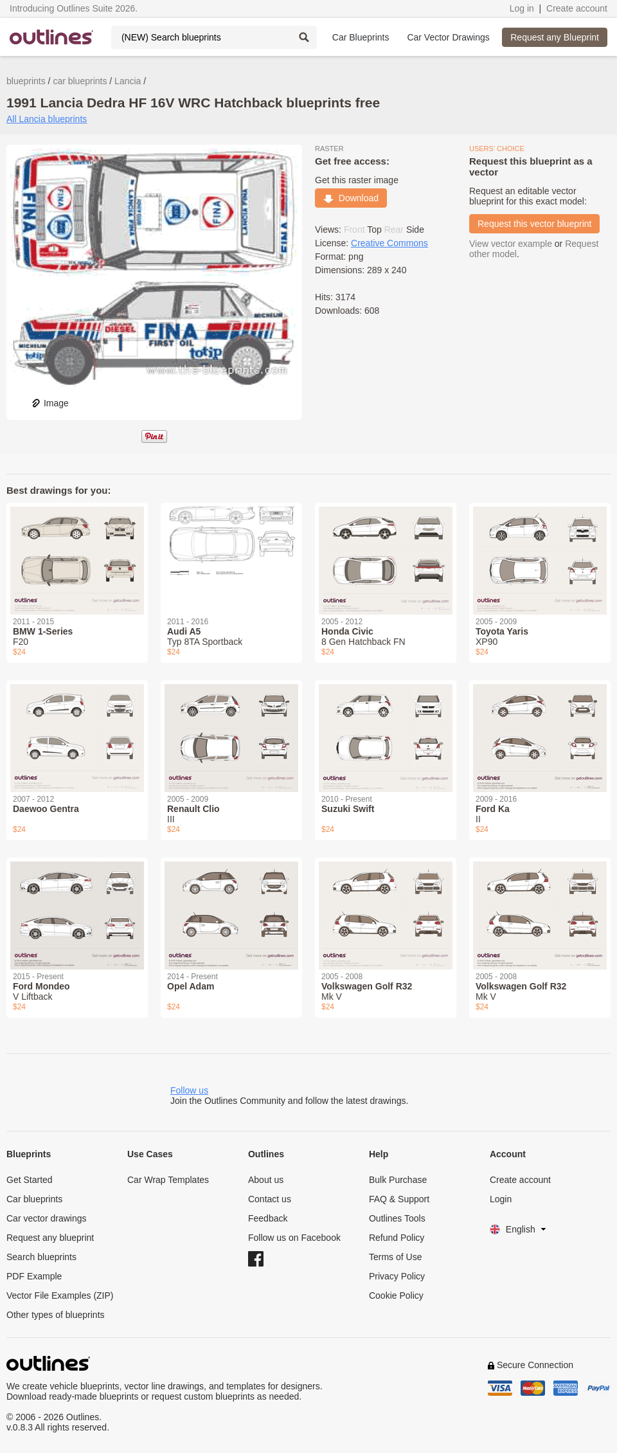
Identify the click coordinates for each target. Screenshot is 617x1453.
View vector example (510, 244)
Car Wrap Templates (168, 1180)
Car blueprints (34, 1199)
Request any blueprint (50, 1237)
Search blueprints (41, 1257)
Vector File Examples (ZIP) (60, 1295)
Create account (576, 8)
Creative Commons (389, 243)
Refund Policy (396, 1237)
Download (351, 198)
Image (50, 403)
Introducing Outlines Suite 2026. (74, 8)
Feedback (267, 1218)
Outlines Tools (397, 1218)
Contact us (269, 1199)
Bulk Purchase (398, 1180)
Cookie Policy (396, 1295)
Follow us (189, 1090)
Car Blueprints (360, 37)
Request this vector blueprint (534, 224)
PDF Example (34, 1276)
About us (265, 1180)
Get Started (29, 1180)
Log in (522, 8)
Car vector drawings (46, 1218)
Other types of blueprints (55, 1315)
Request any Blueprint (554, 37)
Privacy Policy (397, 1276)
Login (501, 1199)
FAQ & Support (399, 1199)
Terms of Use (395, 1257)
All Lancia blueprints (46, 119)
